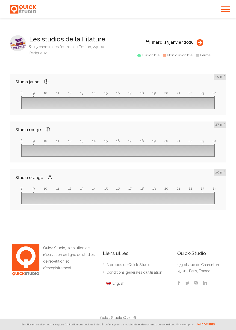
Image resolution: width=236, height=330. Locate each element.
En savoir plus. (185, 324)
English (115, 283)
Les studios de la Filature (67, 39)
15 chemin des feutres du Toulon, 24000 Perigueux (66, 49)
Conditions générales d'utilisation (134, 272)
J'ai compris (205, 324)
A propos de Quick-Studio (128, 265)
